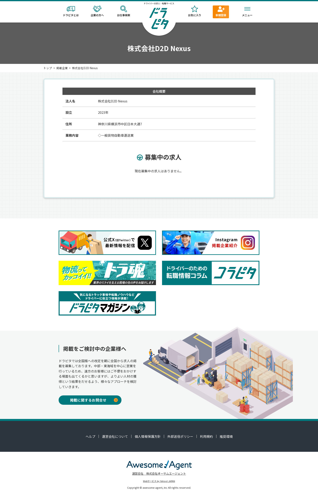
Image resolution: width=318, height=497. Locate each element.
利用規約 (206, 436)
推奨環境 (226, 436)
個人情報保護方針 (148, 436)
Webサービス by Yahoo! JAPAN (159, 481)
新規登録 (221, 11)
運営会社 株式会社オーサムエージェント (159, 473)
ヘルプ (90, 436)
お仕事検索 (123, 11)
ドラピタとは (71, 11)
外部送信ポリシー (180, 436)
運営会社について (115, 436)
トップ (47, 68)
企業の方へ (97, 11)
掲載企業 (62, 68)
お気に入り (194, 11)
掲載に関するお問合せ (94, 400)
